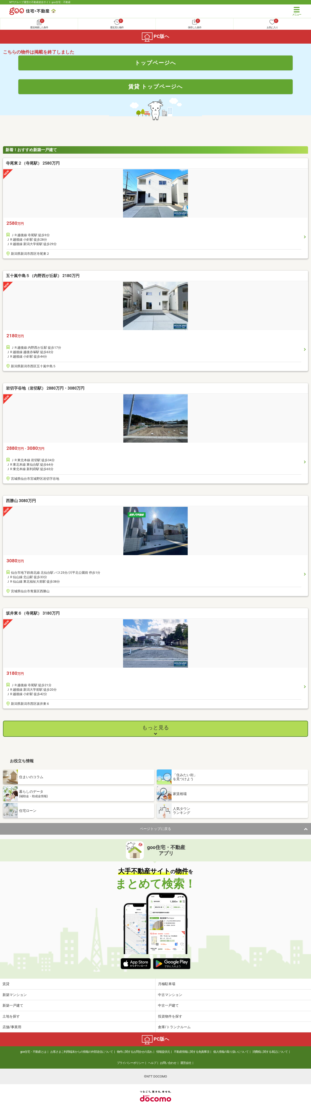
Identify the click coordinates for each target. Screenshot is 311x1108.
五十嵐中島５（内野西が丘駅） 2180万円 (42, 275)
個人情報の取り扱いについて (231, 1051)
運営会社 (185, 1063)
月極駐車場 (166, 984)
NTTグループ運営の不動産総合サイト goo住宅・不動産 (40, 2)
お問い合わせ (168, 1063)
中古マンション (170, 995)
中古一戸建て (168, 1005)
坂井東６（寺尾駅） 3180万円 (33, 613)
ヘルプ (152, 1063)
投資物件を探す (170, 1016)
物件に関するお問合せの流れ (134, 1051)
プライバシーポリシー (130, 1063)
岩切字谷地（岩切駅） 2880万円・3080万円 (45, 388)
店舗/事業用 (11, 1027)
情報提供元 (163, 1051)
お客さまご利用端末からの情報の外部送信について (81, 1051)
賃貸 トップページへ (155, 86)
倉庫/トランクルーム (174, 1027)
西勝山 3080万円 (21, 500)
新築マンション (14, 995)
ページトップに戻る (155, 829)
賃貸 (5, 984)
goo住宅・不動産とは (33, 1051)
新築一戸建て (12, 1005)
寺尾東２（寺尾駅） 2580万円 (33, 163)
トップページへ (155, 62)
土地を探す (11, 1016)
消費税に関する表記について (270, 1051)
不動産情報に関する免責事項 (191, 1051)
